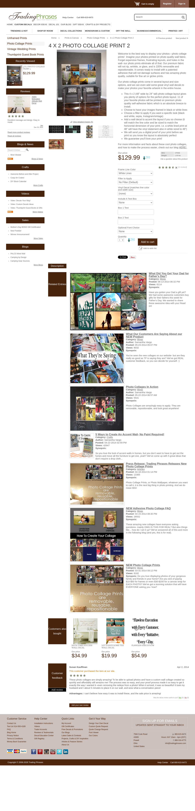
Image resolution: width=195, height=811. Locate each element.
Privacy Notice (13, 781)
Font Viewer (94, 778)
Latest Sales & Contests (71, 781)
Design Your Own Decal (98, 769)
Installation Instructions (43, 769)
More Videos (38, 212)
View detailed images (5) (83, 122)
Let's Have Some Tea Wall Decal (113, 692)
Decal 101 (54, 24)
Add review (57, 735)
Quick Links (68, 764)
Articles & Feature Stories (72, 787)
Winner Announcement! (20, 234)
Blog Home (11, 778)
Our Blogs (66, 778)
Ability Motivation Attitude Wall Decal (37, 100)
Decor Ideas (40, 24)
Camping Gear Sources (20, 261)
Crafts (110, 482)
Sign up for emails (159, 766)
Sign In (181, 3)
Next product (182, 38)
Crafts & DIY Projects (98, 24)
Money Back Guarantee (16, 787)
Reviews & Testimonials (43, 778)
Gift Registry (39, 784)
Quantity (122, 282)
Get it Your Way (97, 764)
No (186, 743)
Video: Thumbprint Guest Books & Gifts (26, 208)
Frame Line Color (127, 215)
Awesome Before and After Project (24, 174)
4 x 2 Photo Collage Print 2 (34, 67)
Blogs (163, 324)
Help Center (68, 17)
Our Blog (66, 24)
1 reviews (169, 207)
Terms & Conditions (15, 784)
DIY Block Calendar (19, 181)
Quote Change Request (98, 775)
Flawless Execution (142, 691)
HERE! (150, 179)
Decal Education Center (44, 781)
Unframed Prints (17, 38)
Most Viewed (16, 155)
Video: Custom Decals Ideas (22, 204)
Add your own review (80, 751)
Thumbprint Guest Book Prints (25, 54)
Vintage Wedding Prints (21, 49)
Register (167, 3)
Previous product (164, 38)
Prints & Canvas (72, 38)
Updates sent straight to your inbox (160, 770)
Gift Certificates (68, 772)
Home (10, 24)
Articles (141, 514)
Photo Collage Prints (19, 43)
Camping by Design (19, 257)
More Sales (38, 238)
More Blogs (38, 265)
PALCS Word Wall (18, 254)
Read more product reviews (19, 132)
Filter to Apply (125, 224)
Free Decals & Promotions (72, 775)
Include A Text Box (127, 244)
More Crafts (38, 185)
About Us (65, 790)
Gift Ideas (78, 24)
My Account (66, 769)
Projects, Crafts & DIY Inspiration (75, 784)
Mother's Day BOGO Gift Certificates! (26, 227)
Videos (37, 772)
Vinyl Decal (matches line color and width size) (131, 234)
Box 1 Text (123, 253)
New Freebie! (16, 231)
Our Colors (93, 781)
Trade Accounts (40, 775)
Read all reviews (14, 136)
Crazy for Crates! (17, 178)
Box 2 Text (123, 263)
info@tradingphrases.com (175, 789)
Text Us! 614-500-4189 (16, 772)
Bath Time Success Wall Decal (82, 692)
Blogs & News (37, 159)
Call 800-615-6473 (85, 17)
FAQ (9, 775)
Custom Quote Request (98, 772)
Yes (180, 743)
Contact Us (11, 769)
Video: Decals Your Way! (20, 201)
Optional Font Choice (128, 273)
